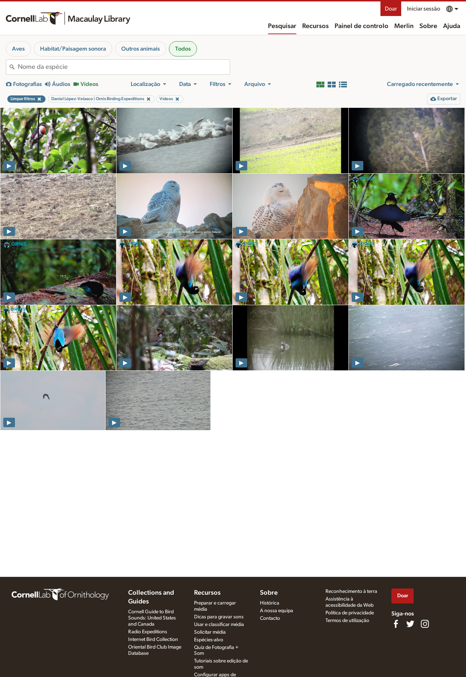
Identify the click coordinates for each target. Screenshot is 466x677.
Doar (391, 9)
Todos (183, 49)
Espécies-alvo (208, 639)
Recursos (315, 26)
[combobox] (124, 67)
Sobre (428, 26)
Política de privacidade (349, 612)
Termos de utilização (347, 620)
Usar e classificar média (219, 624)
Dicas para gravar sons (219, 616)
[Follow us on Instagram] (424, 623)
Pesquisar (282, 26)
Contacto (270, 618)
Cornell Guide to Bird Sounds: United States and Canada (152, 618)
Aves (18, 49)
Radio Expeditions (147, 631)
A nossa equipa (276, 610)
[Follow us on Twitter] (410, 623)
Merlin (404, 26)
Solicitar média (210, 632)
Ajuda (451, 26)
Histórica (269, 603)
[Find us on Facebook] (395, 623)
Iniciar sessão (423, 9)
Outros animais (140, 49)
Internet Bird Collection (153, 639)
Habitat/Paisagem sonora (73, 49)
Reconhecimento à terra (351, 591)
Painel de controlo (361, 26)
